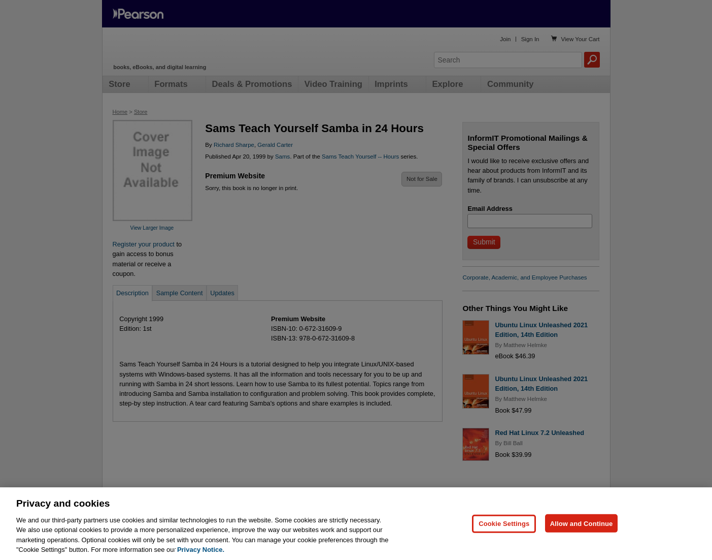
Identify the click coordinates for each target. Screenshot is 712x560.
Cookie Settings (504, 525)
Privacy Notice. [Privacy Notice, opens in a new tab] (200, 551)
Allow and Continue (581, 525)
